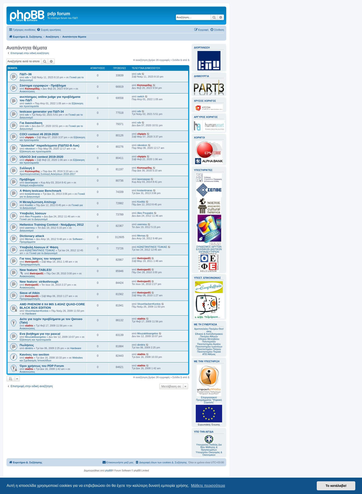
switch (28, 103)
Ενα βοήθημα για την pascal (40, 333)
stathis (29, 325)
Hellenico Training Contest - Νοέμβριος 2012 (52, 224)
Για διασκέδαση (31, 123)
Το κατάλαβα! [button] (336, 486)
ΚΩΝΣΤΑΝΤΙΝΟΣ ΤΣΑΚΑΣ (40, 250)
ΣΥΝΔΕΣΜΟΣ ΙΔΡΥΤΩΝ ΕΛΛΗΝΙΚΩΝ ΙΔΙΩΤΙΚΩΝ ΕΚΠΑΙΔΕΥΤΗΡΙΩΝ (209, 249)
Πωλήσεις (27, 345)
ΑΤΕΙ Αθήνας (208, 354)
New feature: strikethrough (39, 281)
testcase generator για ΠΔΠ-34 (42, 111)
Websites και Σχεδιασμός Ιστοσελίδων (51, 359)
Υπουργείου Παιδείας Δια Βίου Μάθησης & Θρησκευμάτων (209, 447)
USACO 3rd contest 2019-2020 (41, 157)
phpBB (108, 470)
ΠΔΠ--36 (26, 74)
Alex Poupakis (33, 216)
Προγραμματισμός (30, 264)
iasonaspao (31, 182)
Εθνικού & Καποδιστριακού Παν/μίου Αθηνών (209, 335)
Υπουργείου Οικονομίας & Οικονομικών (209, 453)
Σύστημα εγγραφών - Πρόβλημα (43, 85)
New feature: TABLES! (36, 270)
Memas (29, 239)
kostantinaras (32, 193)
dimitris (29, 348)
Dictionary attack (32, 236)
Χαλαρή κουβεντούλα (31, 185)
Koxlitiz (29, 205)
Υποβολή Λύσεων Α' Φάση (39, 247)
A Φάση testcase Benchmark (40, 190)
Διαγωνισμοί (26, 230)
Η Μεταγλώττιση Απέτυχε (38, 202)
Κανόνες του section (34, 354)
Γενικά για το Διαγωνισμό (34, 219)
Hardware (30, 313)
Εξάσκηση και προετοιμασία (35, 151)
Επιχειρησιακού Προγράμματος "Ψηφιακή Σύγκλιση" (209, 384)
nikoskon (30, 148)
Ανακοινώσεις (27, 91)
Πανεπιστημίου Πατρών (209, 349)
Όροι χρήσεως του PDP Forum (42, 366)
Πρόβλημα (27, 179)
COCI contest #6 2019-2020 (39, 134)
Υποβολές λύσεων (33, 213)
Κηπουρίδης (32, 88)
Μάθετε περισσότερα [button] (208, 486)
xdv (27, 77)
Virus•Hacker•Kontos (36, 310)
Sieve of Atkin (30, 293)
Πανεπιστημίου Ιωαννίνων (209, 346)
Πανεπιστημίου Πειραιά (209, 351)
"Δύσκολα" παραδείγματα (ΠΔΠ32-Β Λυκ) (49, 145)
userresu (30, 227)
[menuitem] (49, 30)
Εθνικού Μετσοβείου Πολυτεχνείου (209, 340)
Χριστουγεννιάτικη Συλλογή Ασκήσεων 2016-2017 (47, 174)
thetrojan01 (32, 261)
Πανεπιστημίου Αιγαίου (208, 344)
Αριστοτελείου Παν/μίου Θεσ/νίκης (209, 330)
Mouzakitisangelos (35, 336)
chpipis (29, 137)
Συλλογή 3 (27, 168)
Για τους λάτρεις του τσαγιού (40, 258)
